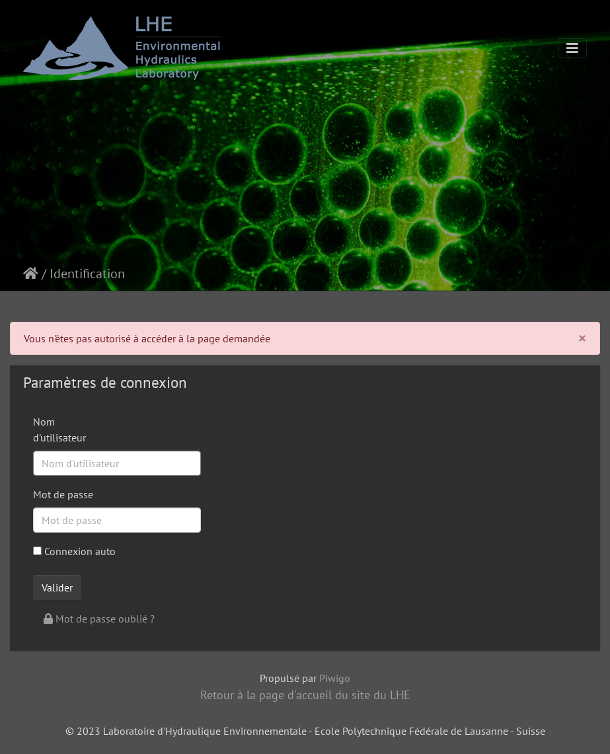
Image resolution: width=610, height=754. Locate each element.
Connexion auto (74, 551)
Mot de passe (63, 494)
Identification (87, 273)
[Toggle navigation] (572, 48)
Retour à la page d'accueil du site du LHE (305, 694)
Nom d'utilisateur (59, 429)
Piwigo (334, 678)
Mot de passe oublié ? (99, 618)
